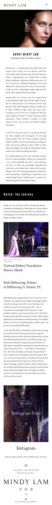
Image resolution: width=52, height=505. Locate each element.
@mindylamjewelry (26, 473)
